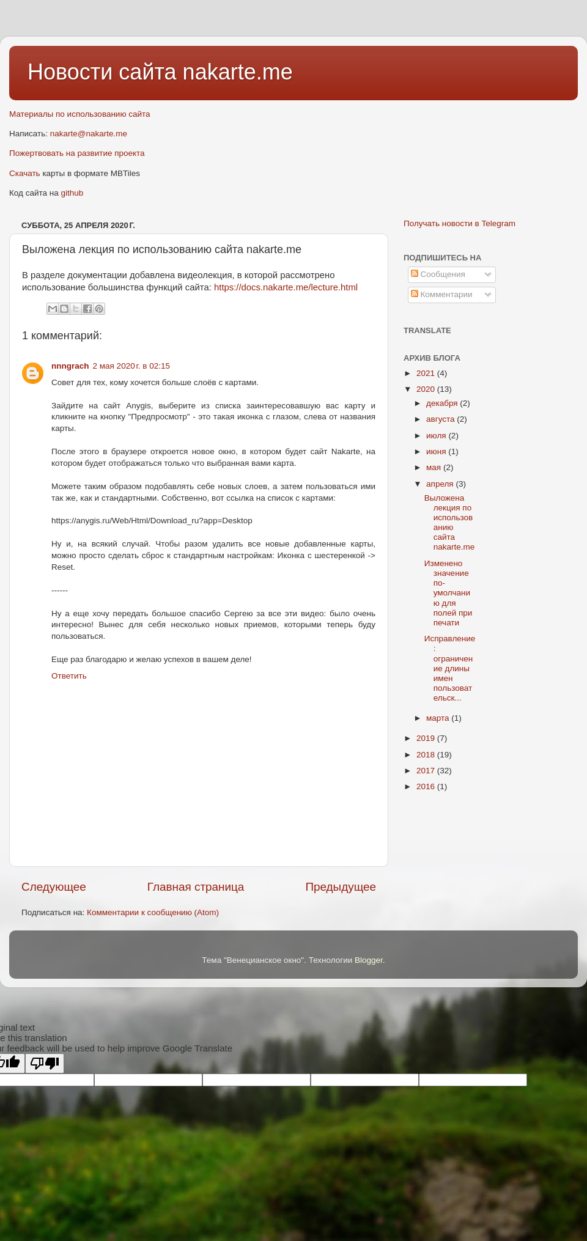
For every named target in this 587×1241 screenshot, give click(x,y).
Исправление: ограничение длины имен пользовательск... (450, 668)
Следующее (53, 886)
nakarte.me (238, 71)
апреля (441, 483)
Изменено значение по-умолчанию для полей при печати (448, 593)
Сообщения (438, 274)
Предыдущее (340, 886)
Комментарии (442, 294)
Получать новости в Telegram (459, 223)
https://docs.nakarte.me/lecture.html (286, 287)
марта (438, 718)
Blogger (369, 960)
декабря (443, 403)
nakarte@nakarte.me (88, 133)
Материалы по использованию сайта (79, 114)
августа (441, 419)
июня (437, 451)
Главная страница (196, 886)
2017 (426, 770)
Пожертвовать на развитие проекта (77, 153)
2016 (426, 786)
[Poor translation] (44, 1063)
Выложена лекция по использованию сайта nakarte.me (449, 522)
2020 (426, 389)
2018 (426, 754)
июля (437, 435)
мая (434, 467)
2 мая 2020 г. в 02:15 (132, 365)
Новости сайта (105, 71)
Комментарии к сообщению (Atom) (153, 912)
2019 (426, 738)
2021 (426, 373)
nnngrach (70, 365)
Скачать (24, 173)
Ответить (69, 675)
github (72, 192)
